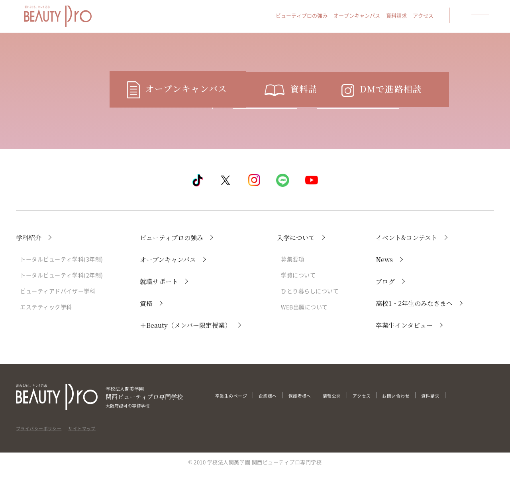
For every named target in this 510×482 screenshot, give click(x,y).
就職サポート (159, 291)
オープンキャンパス (361, 16)
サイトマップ (92, 436)
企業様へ (275, 406)
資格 (146, 313)
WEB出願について (304, 317)
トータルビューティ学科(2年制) (61, 285)
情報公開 (346, 406)
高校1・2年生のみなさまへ (414, 313)
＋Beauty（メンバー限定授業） (185, 335)
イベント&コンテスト (406, 248)
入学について (296, 248)
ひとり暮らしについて (310, 301)
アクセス (427, 16)
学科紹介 (28, 248)
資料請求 (400, 16)
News (384, 269)
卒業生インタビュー (404, 335)
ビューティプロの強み (306, 16)
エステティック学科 (46, 317)
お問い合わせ (418, 406)
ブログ (385, 291)
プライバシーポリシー (43, 436)
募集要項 (292, 269)
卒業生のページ (234, 406)
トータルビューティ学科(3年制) (61, 269)
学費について (298, 285)
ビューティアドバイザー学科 (57, 301)
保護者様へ (311, 406)
